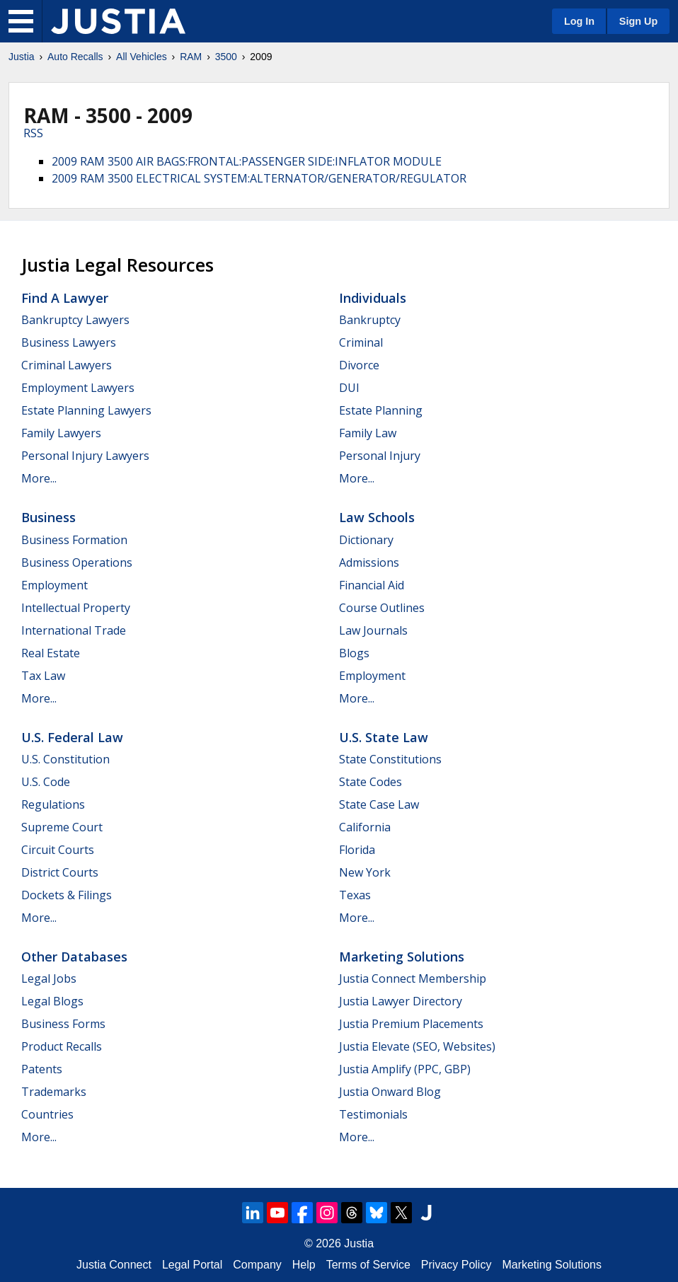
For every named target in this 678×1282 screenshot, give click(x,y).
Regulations (53, 804)
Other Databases (74, 956)
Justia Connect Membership (412, 978)
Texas (355, 895)
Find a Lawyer (64, 297)
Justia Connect (113, 1265)
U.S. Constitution (65, 759)
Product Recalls (61, 1046)
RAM (191, 56)
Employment (54, 585)
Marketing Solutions (401, 956)
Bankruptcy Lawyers (75, 320)
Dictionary (366, 540)
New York (365, 872)
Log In (579, 21)
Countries (47, 1114)
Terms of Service (368, 1265)
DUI (349, 387)
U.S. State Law (383, 737)
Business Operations (76, 562)
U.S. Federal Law (72, 737)
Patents (41, 1069)
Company (257, 1265)
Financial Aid (371, 585)
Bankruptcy (370, 320)
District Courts (59, 872)
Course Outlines (382, 608)
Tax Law (43, 675)
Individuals (372, 297)
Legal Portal (192, 1265)
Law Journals (373, 630)
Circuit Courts (57, 849)
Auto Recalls (75, 56)
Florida (357, 849)
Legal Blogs (52, 1001)
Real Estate (50, 653)
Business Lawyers (68, 342)
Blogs (354, 653)
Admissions (369, 562)
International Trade (73, 630)
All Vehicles (141, 56)
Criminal (361, 342)
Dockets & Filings (66, 895)
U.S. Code (45, 782)
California (365, 827)
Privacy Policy (456, 1265)
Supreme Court (62, 827)
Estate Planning (381, 410)
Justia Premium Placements (411, 1024)
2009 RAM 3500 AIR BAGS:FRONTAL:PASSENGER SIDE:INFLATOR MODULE (247, 161)
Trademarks (53, 1091)
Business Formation (74, 540)
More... (39, 478)
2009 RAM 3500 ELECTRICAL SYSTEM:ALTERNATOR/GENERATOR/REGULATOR (259, 178)
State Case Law (379, 804)
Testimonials (373, 1114)
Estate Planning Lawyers (86, 410)
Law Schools (377, 517)
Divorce (359, 365)
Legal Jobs (48, 978)
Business (48, 517)
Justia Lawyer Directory (400, 1001)
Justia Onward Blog (390, 1091)
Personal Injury (379, 455)
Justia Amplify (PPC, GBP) (405, 1069)
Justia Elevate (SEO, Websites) (417, 1046)
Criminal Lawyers (66, 365)
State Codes (370, 782)
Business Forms (63, 1024)
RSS (33, 133)
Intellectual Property (75, 608)
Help (304, 1265)
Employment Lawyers (77, 387)
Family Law (367, 433)
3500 (226, 56)
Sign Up (638, 21)
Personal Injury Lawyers (85, 455)
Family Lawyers (61, 433)
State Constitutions (390, 759)
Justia (21, 56)
